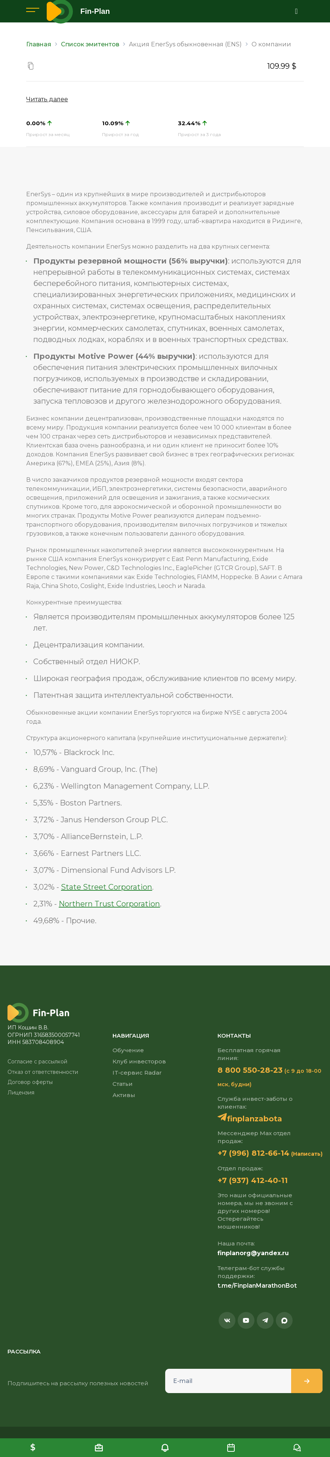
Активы (123, 1095)
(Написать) (307, 1153)
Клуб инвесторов (139, 1061)
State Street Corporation (106, 886)
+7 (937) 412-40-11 (253, 1180)
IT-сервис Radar (137, 1072)
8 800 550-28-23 (250, 1070)
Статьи (122, 1083)
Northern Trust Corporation (109, 903)
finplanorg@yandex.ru (253, 1253)
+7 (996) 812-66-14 (253, 1153)
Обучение (128, 1050)
